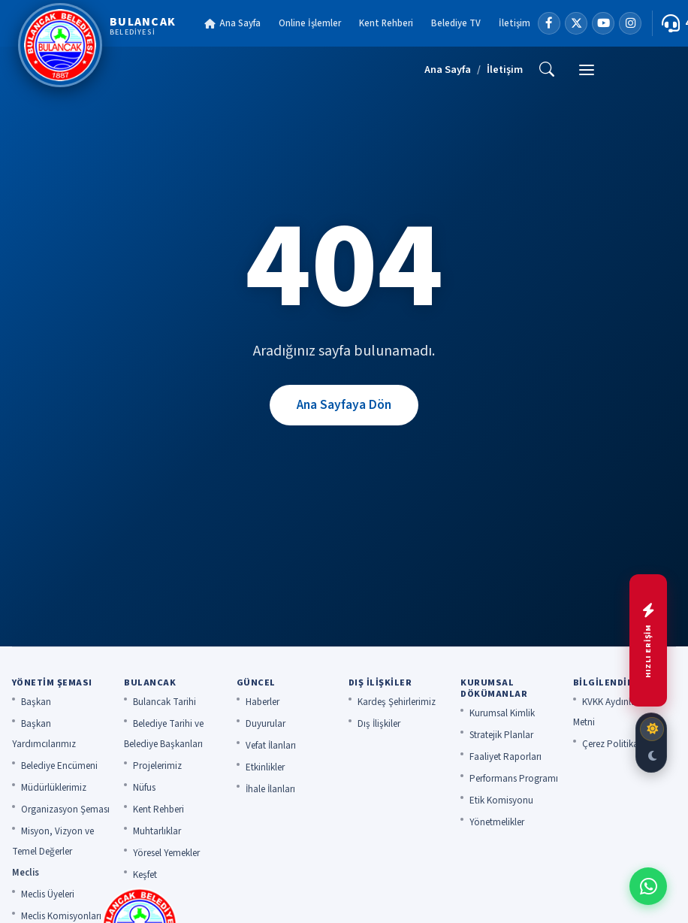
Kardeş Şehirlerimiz (397, 702)
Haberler (262, 702)
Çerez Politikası (613, 744)
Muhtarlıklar (157, 831)
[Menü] (586, 70)
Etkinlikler (265, 767)
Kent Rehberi (386, 23)
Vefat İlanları (271, 745)
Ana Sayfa (232, 23)
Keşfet (145, 875)
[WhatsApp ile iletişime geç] (648, 886)
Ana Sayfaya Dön (344, 404)
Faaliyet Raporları (505, 757)
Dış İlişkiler (379, 724)
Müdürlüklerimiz (53, 787)
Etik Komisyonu (501, 800)
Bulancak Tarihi (164, 702)
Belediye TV (456, 23)
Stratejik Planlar (501, 735)
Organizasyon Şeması (65, 809)
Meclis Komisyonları (61, 916)
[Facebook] (549, 23)
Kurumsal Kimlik (502, 713)
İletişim (514, 23)
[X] (576, 23)
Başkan (36, 702)
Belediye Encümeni (59, 766)
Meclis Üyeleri (47, 894)
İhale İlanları (270, 789)
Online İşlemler (310, 23)
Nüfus (144, 787)
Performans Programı (513, 778)
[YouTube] (603, 23)
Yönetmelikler (496, 822)
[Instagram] (630, 23)
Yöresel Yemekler (166, 853)
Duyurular (265, 724)
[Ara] (547, 70)
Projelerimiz (157, 766)
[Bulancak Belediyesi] (97, 45)
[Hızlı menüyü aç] (648, 640)
